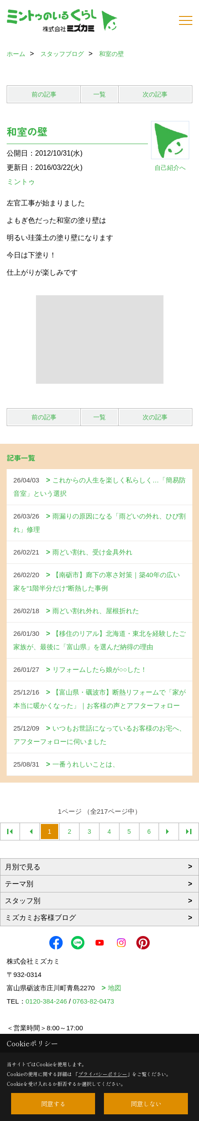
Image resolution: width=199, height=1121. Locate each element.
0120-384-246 (46, 1001)
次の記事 (155, 94)
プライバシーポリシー (102, 1073)
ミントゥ (21, 181)
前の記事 (44, 94)
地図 (114, 988)
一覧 (99, 94)
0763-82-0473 (93, 1001)
